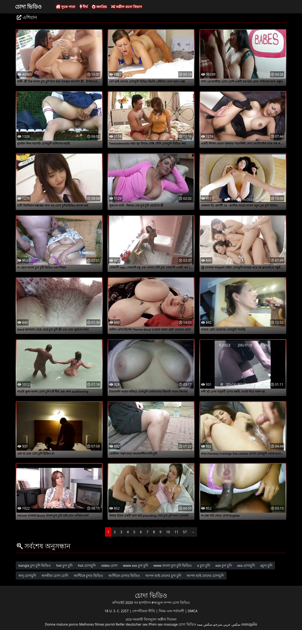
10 (168, 532)
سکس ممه (204, 624)
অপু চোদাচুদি (27, 575)
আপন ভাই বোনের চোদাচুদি (205, 575)
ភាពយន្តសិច (249, 624)
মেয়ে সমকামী (134, 619)
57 (185, 532)
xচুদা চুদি (266, 565)
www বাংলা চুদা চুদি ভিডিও (173, 565)
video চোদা (109, 565)
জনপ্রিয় (99, 6)
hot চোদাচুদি (87, 565)
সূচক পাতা (65, 6)
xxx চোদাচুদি (246, 565)
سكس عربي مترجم (226, 624)
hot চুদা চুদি (64, 565)
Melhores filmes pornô (97, 624)
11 (176, 532)
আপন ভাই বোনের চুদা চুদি (163, 575)
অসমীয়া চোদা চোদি (55, 575)
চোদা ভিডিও (28, 6)
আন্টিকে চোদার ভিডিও (124, 575)
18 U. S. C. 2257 (116, 611)
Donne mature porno (61, 624)
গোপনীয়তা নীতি (144, 611)
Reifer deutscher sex (132, 624)
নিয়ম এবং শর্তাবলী (172, 611)
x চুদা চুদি (203, 565)
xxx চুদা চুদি (223, 565)
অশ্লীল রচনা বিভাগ (126, 6)
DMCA (193, 611)
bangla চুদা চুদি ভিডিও (34, 565)
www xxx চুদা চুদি (135, 565)
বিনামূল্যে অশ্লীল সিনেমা (160, 619)
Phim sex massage (163, 624)
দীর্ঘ (84, 6)
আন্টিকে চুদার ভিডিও (88, 575)
